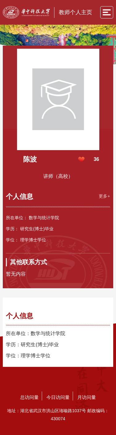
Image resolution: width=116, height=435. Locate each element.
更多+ (104, 196)
